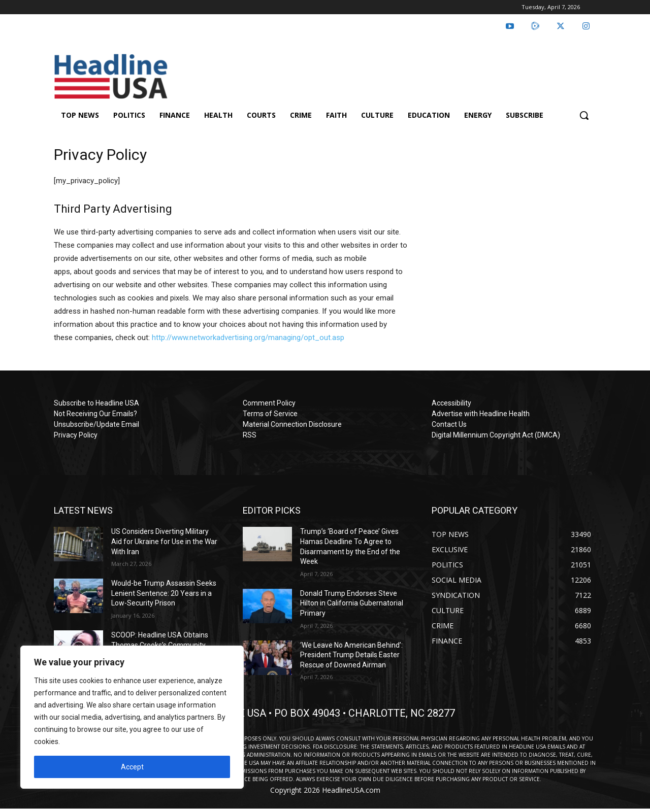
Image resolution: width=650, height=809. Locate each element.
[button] (584, 115)
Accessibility (451, 403)
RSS (249, 435)
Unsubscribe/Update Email (96, 424)
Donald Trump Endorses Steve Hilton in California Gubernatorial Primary (351, 603)
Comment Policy (269, 403)
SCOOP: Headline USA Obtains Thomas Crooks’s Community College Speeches (159, 645)
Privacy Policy (76, 435)
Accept (132, 767)
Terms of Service (270, 414)
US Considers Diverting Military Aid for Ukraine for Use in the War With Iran (164, 541)
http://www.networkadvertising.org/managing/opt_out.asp (248, 337)
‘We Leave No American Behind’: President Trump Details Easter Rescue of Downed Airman (351, 655)
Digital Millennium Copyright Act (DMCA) (496, 435)
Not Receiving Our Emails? (95, 414)
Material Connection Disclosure (292, 424)
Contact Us (449, 424)
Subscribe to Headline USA (96, 403)
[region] (132, 717)
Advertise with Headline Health (481, 414)
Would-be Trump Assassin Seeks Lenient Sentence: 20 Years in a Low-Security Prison (163, 593)
